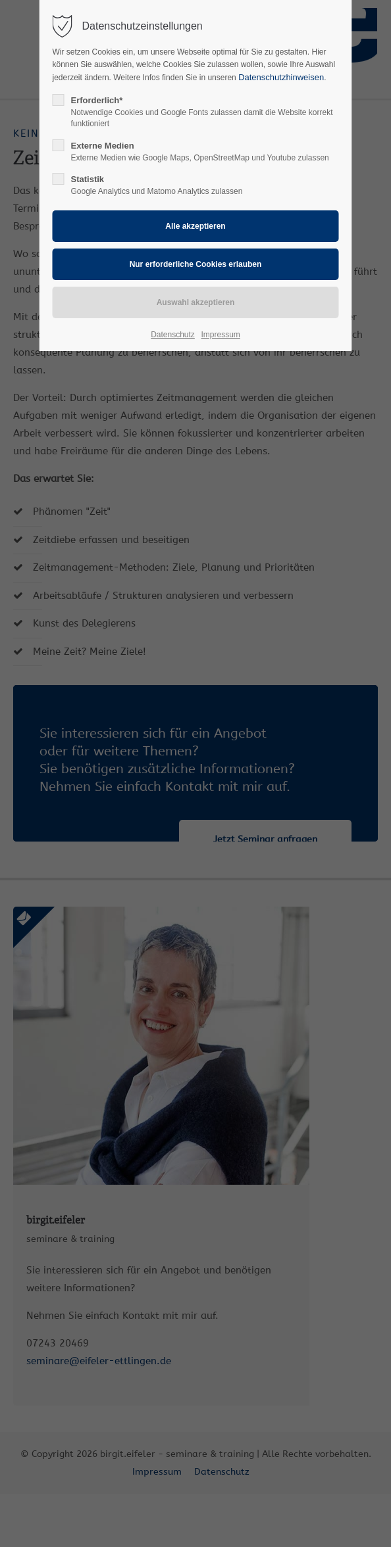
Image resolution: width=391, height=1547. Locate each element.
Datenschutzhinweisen (281, 77)
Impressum (220, 334)
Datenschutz (173, 334)
